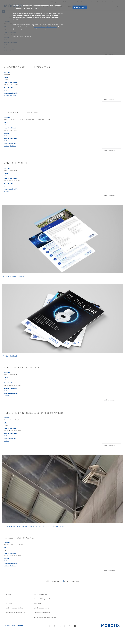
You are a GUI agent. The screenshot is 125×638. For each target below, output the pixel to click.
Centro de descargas (40, 594)
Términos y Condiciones (41, 608)
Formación (9, 603)
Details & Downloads (109, 100)
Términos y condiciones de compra (45, 617)
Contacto (8, 594)
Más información (18, 36)
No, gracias (28, 36)
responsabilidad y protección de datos (45, 27)
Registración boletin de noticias (15, 612)
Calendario (9, 599)
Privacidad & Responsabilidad (43, 599)
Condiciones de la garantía (42, 612)
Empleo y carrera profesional (14, 608)
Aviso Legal (37, 603)
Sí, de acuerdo (80, 7)
